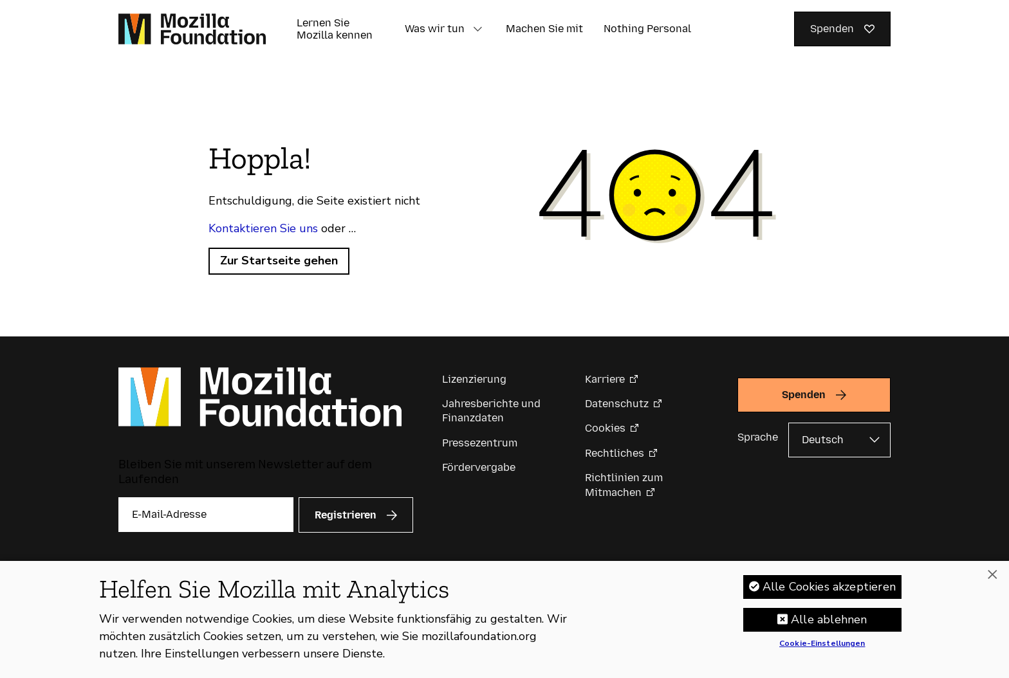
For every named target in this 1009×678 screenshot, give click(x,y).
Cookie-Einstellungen (822, 643)
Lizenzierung (474, 379)
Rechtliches (614, 453)
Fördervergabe (478, 467)
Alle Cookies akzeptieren (829, 586)
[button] (477, 29)
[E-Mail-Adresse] (205, 514)
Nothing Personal (647, 29)
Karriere (605, 379)
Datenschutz (617, 404)
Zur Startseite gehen (279, 260)
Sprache (757, 437)
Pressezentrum (479, 443)
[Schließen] (992, 575)
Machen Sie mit (544, 29)
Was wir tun (435, 29)
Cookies (605, 428)
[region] (504, 619)
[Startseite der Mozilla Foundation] (192, 29)
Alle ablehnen (829, 619)
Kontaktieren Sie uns (263, 228)
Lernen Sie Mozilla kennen (335, 29)
